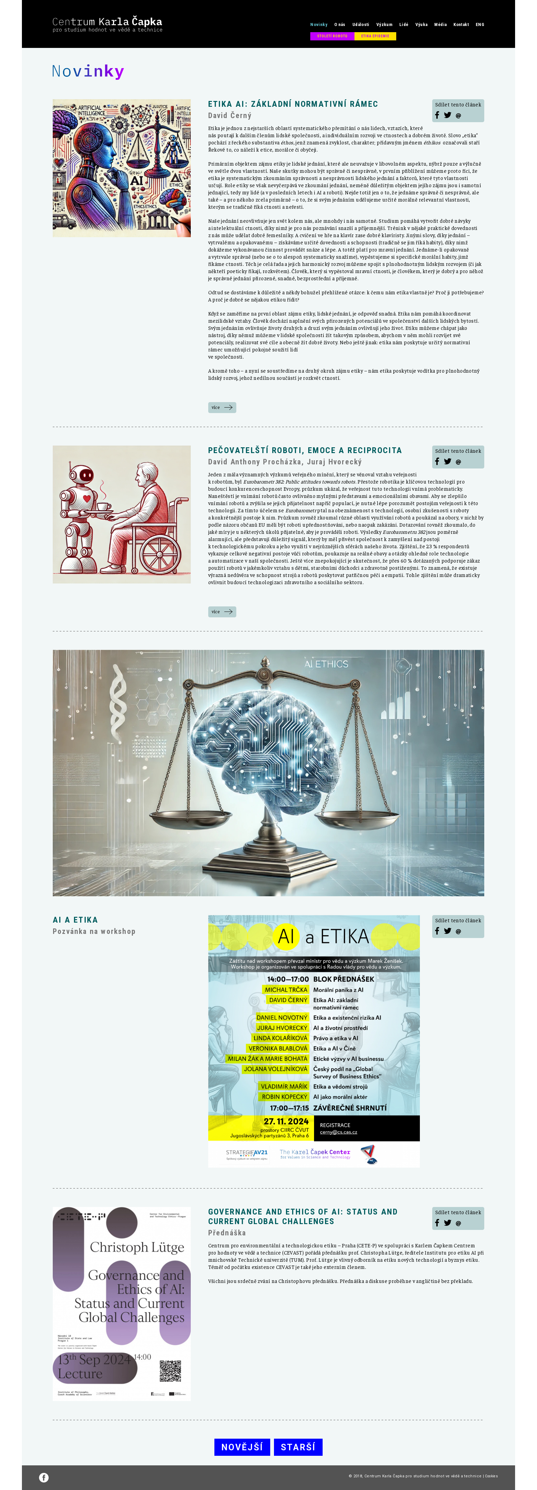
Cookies (491, 1476)
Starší (298, 1447)
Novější (242, 1447)
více (216, 407)
